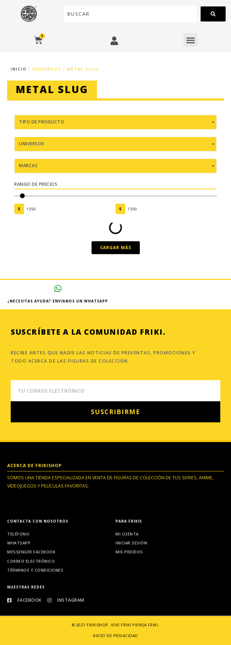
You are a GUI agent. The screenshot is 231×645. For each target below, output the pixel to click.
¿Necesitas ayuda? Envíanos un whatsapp (58, 301)
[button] (190, 40)
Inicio (19, 69)
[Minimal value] (115, 196)
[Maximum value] (171, 209)
